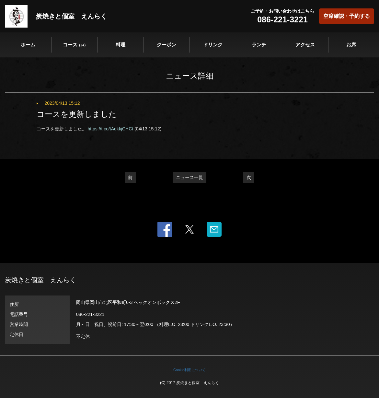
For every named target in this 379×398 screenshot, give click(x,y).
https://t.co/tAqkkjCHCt (110, 128)
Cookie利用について (189, 370)
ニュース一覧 (189, 177)
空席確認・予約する (346, 16)
